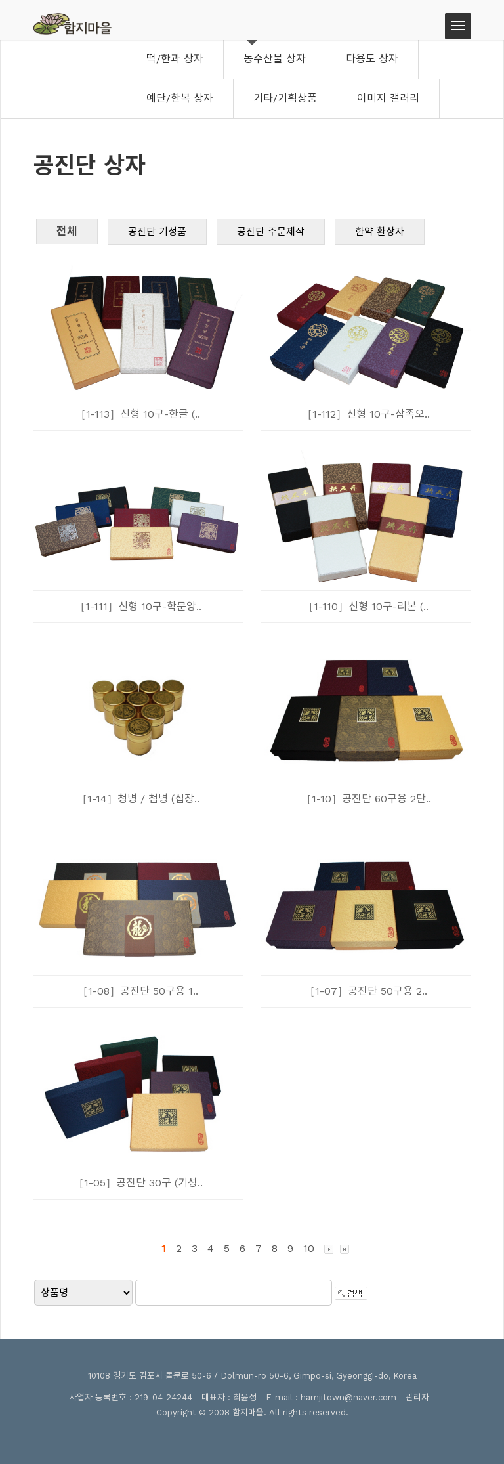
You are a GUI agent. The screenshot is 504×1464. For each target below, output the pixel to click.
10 (308, 1248)
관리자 (417, 1397)
